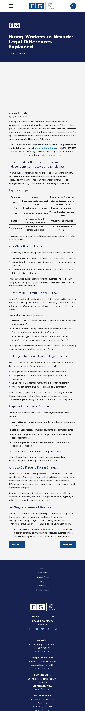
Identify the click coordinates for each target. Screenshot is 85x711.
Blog (42, 545)
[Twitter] (42, 592)
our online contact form (48, 493)
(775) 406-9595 (42, 585)
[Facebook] (29, 592)
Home (42, 532)
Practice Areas (42, 540)
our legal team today (45, 111)
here (59, 415)
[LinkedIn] (36, 592)
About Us (42, 536)
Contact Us (42, 549)
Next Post (68, 508)
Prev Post (17, 508)
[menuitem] (30, 701)
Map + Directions (42, 615)
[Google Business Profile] (48, 592)
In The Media (42, 553)
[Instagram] (55, 592)
